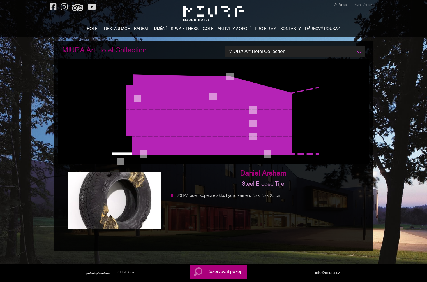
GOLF (208, 29)
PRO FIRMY (265, 29)
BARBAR (142, 29)
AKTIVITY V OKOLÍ (234, 29)
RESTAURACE (117, 29)
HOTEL (93, 29)
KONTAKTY (290, 29)
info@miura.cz (327, 273)
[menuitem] (341, 6)
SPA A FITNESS (185, 29)
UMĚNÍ (160, 29)
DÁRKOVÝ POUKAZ (322, 29)
